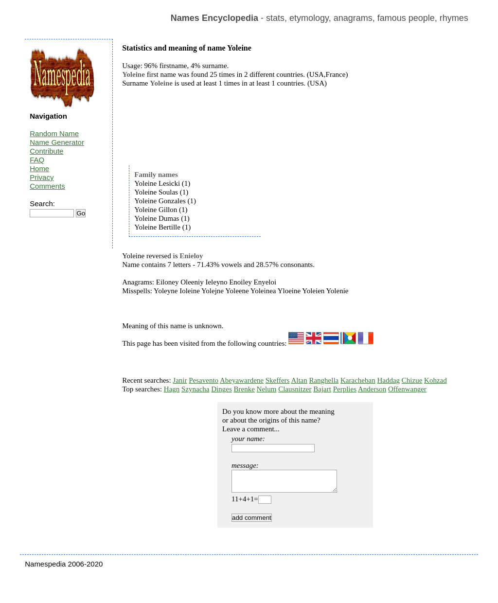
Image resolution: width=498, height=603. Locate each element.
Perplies (344, 389)
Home (39, 168)
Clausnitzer (294, 389)
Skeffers (278, 380)
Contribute (46, 151)
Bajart (322, 389)
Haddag (388, 380)
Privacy (41, 177)
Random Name (54, 133)
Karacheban (357, 380)
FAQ (37, 160)
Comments (47, 186)
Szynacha (195, 389)
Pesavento (203, 380)
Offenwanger (407, 389)
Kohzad (435, 380)
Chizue (412, 380)
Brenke (244, 389)
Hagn (172, 389)
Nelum (267, 389)
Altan (299, 380)
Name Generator (57, 142)
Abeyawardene (242, 380)
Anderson (372, 389)
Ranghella (323, 380)
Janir (180, 380)
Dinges (221, 389)
